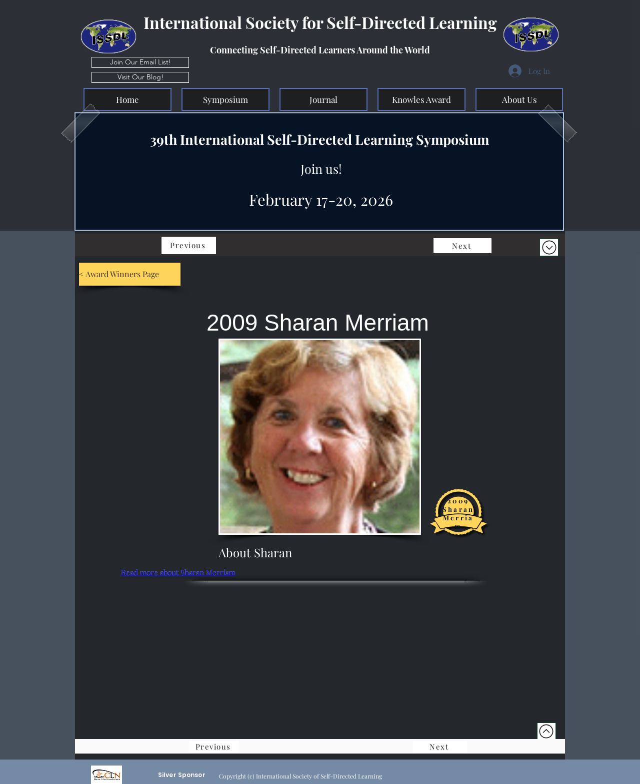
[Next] (463, 245)
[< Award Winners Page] (129, 274)
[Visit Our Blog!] (140, 77)
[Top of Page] (546, 731)
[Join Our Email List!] (140, 62)
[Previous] (189, 245)
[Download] (549, 247)
